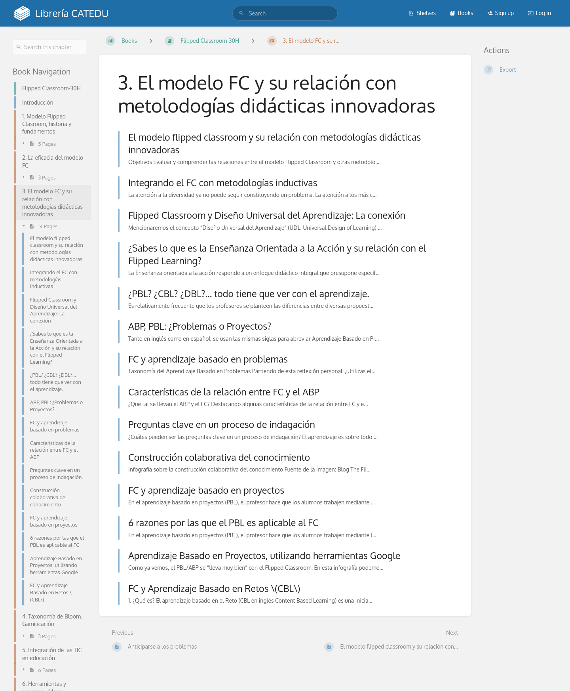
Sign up (500, 13)
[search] (285, 13)
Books (461, 13)
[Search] (241, 13)
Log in (539, 13)
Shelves (422, 13)
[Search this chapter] (49, 47)
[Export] (520, 69)
